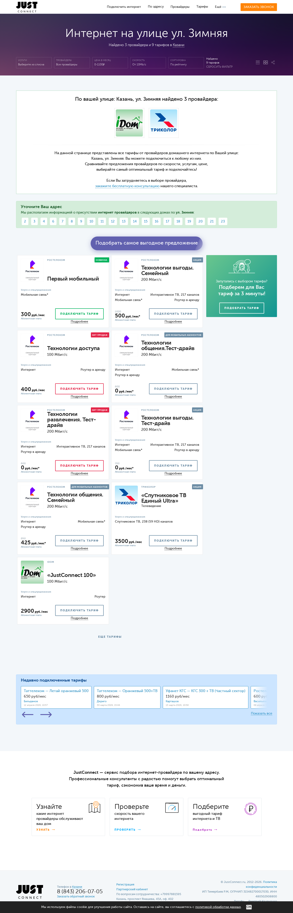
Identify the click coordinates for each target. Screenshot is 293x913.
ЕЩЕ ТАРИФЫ (110, 637)
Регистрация (125, 884)
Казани (178, 45)
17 (167, 221)
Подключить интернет (124, 6)
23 (223, 221)
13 (124, 221)
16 (156, 221)
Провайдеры (180, 6)
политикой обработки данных (218, 907)
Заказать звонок (259, 7)
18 (178, 221)
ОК (249, 907)
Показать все (261, 713)
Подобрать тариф (241, 308)
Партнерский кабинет (132, 889)
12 (113, 221)
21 (212, 221)
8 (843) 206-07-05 (80, 891)
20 (200, 221)
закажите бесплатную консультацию (127, 186)
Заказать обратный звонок (76, 896)
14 (135, 221)
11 (102, 221)
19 (189, 221)
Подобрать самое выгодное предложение (146, 243)
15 (145, 221)
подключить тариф (79, 314)
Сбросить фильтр (219, 67)
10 (91, 221)
